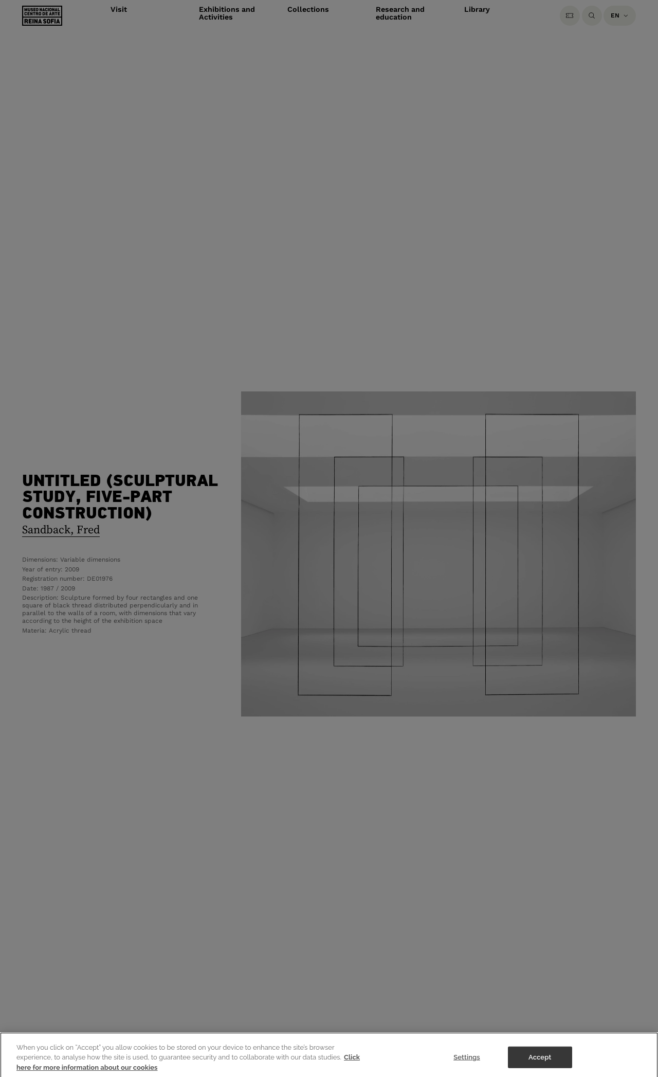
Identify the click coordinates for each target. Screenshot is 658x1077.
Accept (539, 1060)
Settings (466, 1060)
